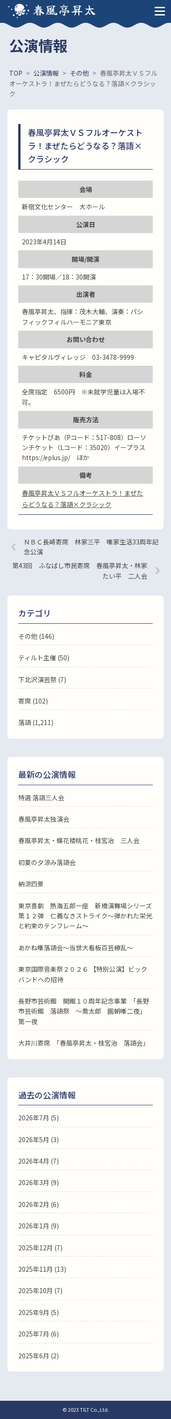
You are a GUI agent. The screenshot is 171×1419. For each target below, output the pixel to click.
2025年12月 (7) (40, 1247)
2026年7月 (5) (38, 1117)
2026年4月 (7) (38, 1160)
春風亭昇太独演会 (43, 818)
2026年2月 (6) (38, 1204)
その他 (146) (36, 636)
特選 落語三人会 (41, 797)
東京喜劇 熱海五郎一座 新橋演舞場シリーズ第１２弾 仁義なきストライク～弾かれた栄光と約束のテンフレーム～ (85, 916)
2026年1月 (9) (38, 1225)
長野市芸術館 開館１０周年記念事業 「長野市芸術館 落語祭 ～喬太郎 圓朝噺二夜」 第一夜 (83, 1011)
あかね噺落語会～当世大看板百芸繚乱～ (75, 947)
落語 (24, 722)
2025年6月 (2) (38, 1355)
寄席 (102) (33, 700)
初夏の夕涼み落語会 (47, 862)
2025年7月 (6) (38, 1333)
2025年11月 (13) (42, 1269)
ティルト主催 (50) (43, 657)
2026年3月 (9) (38, 1182)
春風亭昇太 (65, 9)
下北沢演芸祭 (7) (42, 679)
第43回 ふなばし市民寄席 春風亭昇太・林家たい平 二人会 (79, 570)
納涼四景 (31, 883)
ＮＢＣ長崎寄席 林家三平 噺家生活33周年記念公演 (91, 546)
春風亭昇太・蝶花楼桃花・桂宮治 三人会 (79, 840)
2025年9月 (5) (38, 1312)
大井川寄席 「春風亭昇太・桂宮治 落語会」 (83, 1042)
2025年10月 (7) (40, 1290)
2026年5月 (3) (38, 1139)
